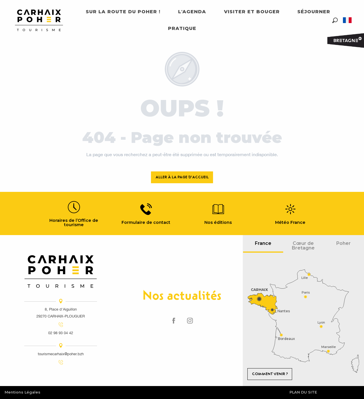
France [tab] (263, 243)
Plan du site (303, 392)
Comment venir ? (270, 373)
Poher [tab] (343, 243)
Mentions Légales (22, 392)
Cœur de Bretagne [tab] (303, 246)
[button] (335, 20)
